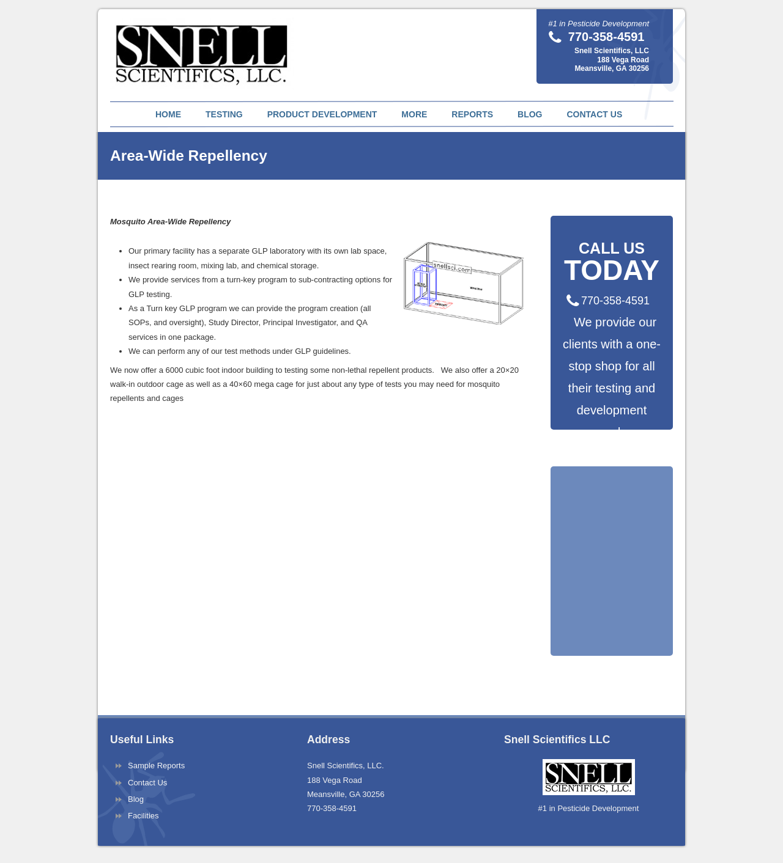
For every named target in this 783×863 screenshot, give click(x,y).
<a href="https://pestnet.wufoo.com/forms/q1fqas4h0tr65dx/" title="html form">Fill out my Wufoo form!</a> (612, 588)
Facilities (143, 815)
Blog (136, 799)
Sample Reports (156, 765)
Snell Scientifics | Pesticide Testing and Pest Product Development (203, 46)
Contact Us (147, 782)
